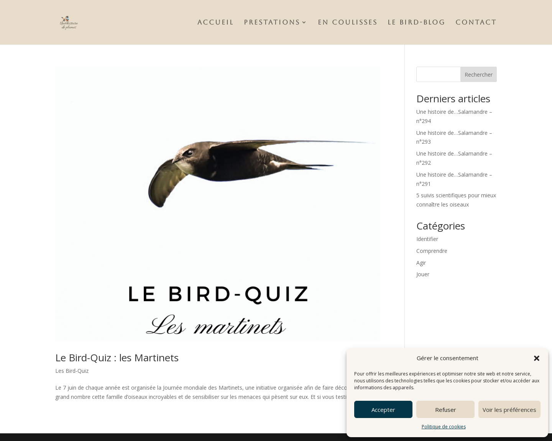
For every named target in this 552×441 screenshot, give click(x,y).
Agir (421, 262)
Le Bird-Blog (416, 23)
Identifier (427, 239)
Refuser (445, 409)
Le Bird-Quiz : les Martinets (117, 357)
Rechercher (479, 74)
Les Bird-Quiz (72, 370)
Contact (476, 23)
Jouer (422, 274)
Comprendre (431, 250)
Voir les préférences (509, 409)
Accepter (383, 409)
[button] (536, 358)
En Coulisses (348, 23)
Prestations (272, 23)
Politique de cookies (444, 426)
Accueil (215, 23)
